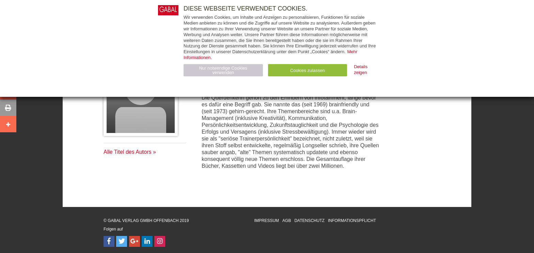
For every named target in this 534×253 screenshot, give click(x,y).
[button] (8, 108)
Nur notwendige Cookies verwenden (223, 70)
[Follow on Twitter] (121, 241)
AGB (286, 220)
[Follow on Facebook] (109, 241)
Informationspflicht (352, 220)
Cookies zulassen (307, 70)
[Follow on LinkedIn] (147, 241)
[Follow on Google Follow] (134, 241)
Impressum (266, 220)
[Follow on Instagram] (159, 241)
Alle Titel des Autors (128, 152)
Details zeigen (360, 69)
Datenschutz (309, 220)
